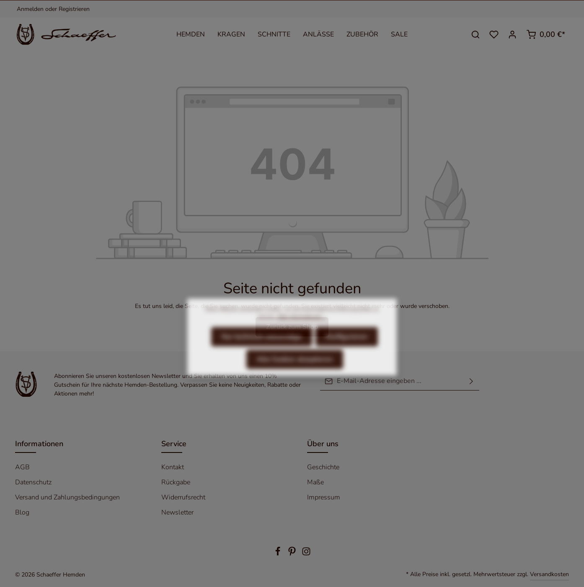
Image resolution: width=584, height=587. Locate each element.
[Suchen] (475, 34)
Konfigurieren (346, 353)
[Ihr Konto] (512, 34)
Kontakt (172, 467)
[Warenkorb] (545, 34)
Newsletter (177, 512)
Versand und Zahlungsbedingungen (67, 497)
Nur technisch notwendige (262, 353)
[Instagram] (306, 554)
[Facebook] (278, 554)
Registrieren (74, 9)
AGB (22, 467)
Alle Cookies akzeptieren (295, 375)
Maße (315, 482)
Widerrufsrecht (183, 497)
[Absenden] (471, 381)
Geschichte (323, 467)
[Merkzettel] (494, 34)
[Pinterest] (292, 554)
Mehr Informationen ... (301, 333)
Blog (22, 512)
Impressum (323, 497)
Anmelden (30, 9)
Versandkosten (549, 574)
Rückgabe (175, 482)
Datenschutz (33, 482)
